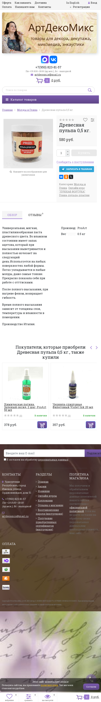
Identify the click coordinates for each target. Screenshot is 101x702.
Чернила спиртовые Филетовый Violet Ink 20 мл (73, 405)
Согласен (91, 686)
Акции (42, 486)
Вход (92, 2)
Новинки (44, 491)
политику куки (49, 685)
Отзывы (35, 214)
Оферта (6, 2)
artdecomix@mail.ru (48, 74)
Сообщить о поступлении (75, 162)
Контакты (44, 7)
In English (72, 2)
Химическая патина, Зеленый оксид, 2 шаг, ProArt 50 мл (25, 407)
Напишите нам (25, 7)
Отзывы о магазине (50, 505)
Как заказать (23, 2)
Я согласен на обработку (36, 459)
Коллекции (45, 500)
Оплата (7, 7)
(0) (13, 415)
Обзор (12, 215)
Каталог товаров (21, 99)
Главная (43, 481)
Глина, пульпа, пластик (74, 195)
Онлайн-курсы (47, 495)
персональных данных (53, 459)
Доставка (41, 2)
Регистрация (81, 7)
